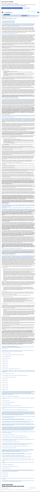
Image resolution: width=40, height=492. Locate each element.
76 (28, 214)
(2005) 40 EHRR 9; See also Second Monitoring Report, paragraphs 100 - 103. (15, 437)
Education (28, 14)
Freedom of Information (11, 489)
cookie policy (23, 5)
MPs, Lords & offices (13, 14)
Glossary (5, 489)
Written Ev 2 (4, 348)
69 (8, 189)
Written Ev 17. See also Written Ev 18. (8, 434)
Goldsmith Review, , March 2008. (11, 405)
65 (30, 161)
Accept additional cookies (6, 8)
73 (7, 210)
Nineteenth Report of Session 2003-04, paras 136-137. (10, 466)
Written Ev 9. (4, 363)
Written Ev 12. (5, 382)
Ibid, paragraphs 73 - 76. (6, 358)
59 (20, 126)
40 (18, 26)
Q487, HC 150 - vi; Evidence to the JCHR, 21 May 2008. (10, 396)
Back (20, 347)
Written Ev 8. (4, 361)
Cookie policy (26, 489)
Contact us (7, 489)
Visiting (26, 14)
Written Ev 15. (5, 387)
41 (21, 28)
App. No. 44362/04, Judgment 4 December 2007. (13, 354)
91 (30, 284)
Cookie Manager (29, 489)
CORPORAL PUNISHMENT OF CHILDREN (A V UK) (8, 254)
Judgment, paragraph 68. (6, 356)
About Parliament (18, 14)
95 (3, 307)
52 (28, 100)
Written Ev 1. (4, 380)
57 (23, 124)
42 (18, 31)
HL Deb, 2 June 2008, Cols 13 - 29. (7, 373)
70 (21, 189)
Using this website (17, 489)
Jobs (14, 489)
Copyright (21, 489)
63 (32, 150)
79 (14, 227)
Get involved (22, 14)
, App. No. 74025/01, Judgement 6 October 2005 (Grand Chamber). (14, 375)
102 (16, 342)
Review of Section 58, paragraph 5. (7, 464)
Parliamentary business (7, 14)
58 (15, 125)
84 (4, 258)
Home (2, 14)
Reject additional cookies (17, 8)
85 (12, 262)
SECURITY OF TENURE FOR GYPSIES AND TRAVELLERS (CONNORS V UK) (12, 248)
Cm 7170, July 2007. (5, 400)
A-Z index (2, 489)
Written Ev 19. (5, 474)
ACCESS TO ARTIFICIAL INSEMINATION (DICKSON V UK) (9, 33)
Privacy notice (23, 489)
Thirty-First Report (13, 18)
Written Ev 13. (5, 384)
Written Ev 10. (5, 365)
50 (11, 65)
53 (34, 104)
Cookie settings (26, 8)
